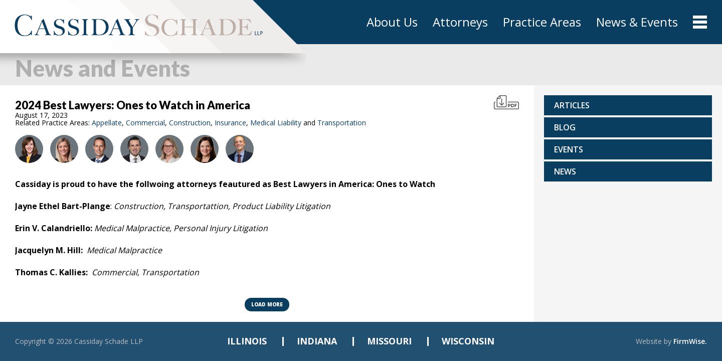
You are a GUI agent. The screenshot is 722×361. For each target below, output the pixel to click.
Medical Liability (275, 122)
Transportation (341, 122)
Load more (267, 304)
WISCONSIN (468, 341)
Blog (565, 127)
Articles (572, 105)
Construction (190, 122)
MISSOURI (389, 341)
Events (568, 149)
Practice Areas (542, 22)
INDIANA (317, 341)
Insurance (230, 122)
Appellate (107, 122)
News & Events (637, 22)
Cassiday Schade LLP (108, 341)
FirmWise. (690, 341)
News (565, 171)
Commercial (145, 122)
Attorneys (460, 22)
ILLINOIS (247, 341)
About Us (392, 22)
